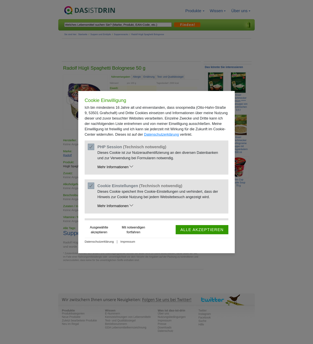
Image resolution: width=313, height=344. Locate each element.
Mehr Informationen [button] (115, 167)
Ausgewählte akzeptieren (99, 230)
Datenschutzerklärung (161, 134)
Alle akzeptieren (202, 229)
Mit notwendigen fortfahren (133, 230)
